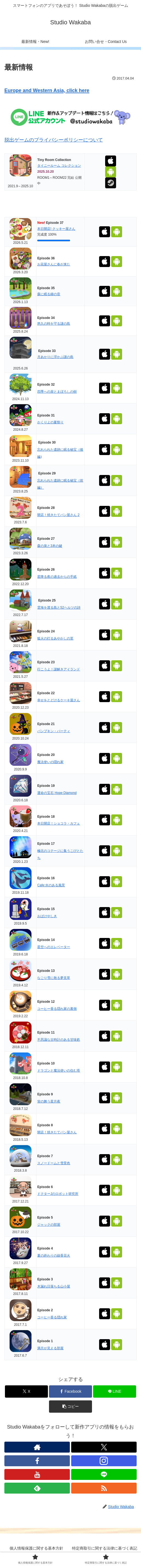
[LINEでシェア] (114, 1391)
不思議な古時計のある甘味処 (58, 1040)
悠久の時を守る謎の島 (53, 323)
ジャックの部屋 (48, 1225)
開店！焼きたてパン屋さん (57, 1132)
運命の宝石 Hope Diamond (56, 793)
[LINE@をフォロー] (104, 1474)
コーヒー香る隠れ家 (52, 1317)
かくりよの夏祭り (50, 422)
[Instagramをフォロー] (104, 1460)
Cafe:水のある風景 (51, 885)
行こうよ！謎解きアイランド (58, 669)
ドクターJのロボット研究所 (57, 1194)
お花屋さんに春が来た (53, 264)
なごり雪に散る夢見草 (53, 978)
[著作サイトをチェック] (37, 1447)
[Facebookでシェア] (70, 1391)
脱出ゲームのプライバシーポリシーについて (53, 140)
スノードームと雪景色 (53, 1163)
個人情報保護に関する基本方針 (36, 1548)
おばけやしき (47, 916)
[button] (70, 1406)
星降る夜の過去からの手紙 (57, 577)
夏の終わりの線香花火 (53, 1255)
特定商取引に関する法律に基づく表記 (104, 1548)
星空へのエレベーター (53, 947)
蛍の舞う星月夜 (48, 1101)
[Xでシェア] (26, 1391)
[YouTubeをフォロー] (37, 1474)
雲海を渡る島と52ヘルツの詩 (58, 607)
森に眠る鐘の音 (48, 294)
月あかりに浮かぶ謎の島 (55, 357)
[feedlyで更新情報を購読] (37, 1488)
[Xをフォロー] (104, 1447)
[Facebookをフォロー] (37, 1460)
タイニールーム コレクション (59, 166)
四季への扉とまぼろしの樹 (57, 392)
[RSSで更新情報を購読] (104, 1488)
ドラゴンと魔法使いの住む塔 (58, 1070)
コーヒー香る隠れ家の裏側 (57, 1009)
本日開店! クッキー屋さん (56, 229)
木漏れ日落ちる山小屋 (53, 1286)
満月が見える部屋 (50, 1348)
